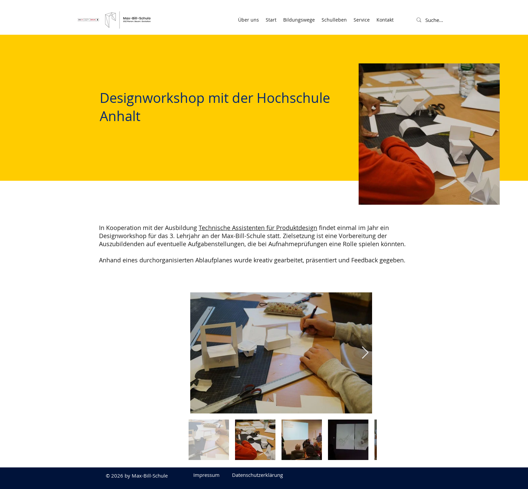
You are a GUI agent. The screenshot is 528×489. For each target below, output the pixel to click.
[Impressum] (206, 475)
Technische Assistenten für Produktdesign (258, 228)
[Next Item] (365, 352)
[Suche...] (441, 20)
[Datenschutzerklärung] (257, 475)
